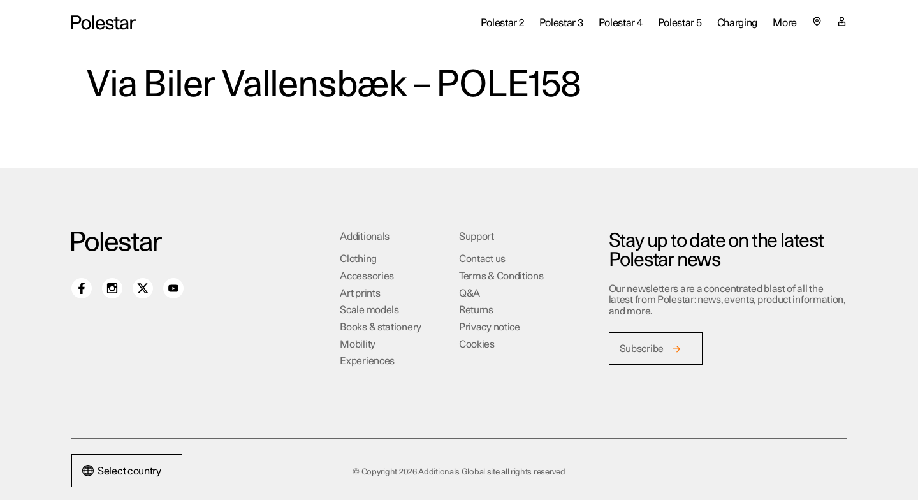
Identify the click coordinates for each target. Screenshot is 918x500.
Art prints (360, 293)
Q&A (469, 293)
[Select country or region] (817, 21)
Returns (476, 310)
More (785, 23)
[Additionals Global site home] (103, 23)
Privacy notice (489, 327)
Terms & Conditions (501, 276)
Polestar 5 (680, 23)
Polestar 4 (621, 23)
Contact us (482, 259)
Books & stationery (380, 327)
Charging (737, 23)
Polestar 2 (502, 23)
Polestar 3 (561, 23)
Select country (121, 471)
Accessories (367, 276)
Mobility (357, 344)
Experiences (367, 361)
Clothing (358, 259)
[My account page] (842, 22)
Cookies (477, 344)
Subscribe (642, 349)
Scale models (369, 310)
